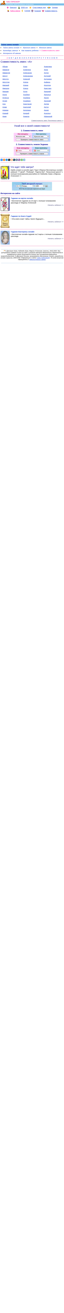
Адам (5, 107)
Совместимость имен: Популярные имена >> (47, 120)
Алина (25, 85)
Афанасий (48, 116)
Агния (5, 101)
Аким (5, 116)
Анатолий (27, 107)
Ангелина (27, 110)
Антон (46, 73)
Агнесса (6, 98)
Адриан (5, 110)
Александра (28, 76)
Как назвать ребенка (30, 50)
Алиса (25, 88)
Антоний (47, 76)
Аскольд (47, 113)
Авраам (6, 91)
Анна (46, 70)
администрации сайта (37, 259)
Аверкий (6, 85)
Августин (6, 82)
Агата (5, 95)
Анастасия (27, 104)
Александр (27, 73)
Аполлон (47, 85)
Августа (6, 79)
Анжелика (48, 67)
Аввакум (6, 70)
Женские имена (45, 48)
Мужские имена (29, 48)
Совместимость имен (50, 50)
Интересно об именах (12, 53)
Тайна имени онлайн (11, 48)
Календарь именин (10, 50)
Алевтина (27, 70)
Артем (46, 104)
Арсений (47, 101)
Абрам (5, 67)
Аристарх (47, 88)
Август (5, 76)
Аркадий (47, 91)
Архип (46, 110)
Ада (4, 104)
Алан (25, 67)
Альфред (27, 101)
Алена (25, 82)
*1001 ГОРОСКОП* (43, 258)
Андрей (26, 113)
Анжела (26, 116)
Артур (46, 107)
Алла (25, 91)
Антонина (48, 79)
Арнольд (47, 95)
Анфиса (47, 82)
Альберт (26, 95)
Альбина (26, 98)
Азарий (5, 113)
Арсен (46, 98)
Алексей (26, 79)
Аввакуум (6, 73)
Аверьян (6, 88)
